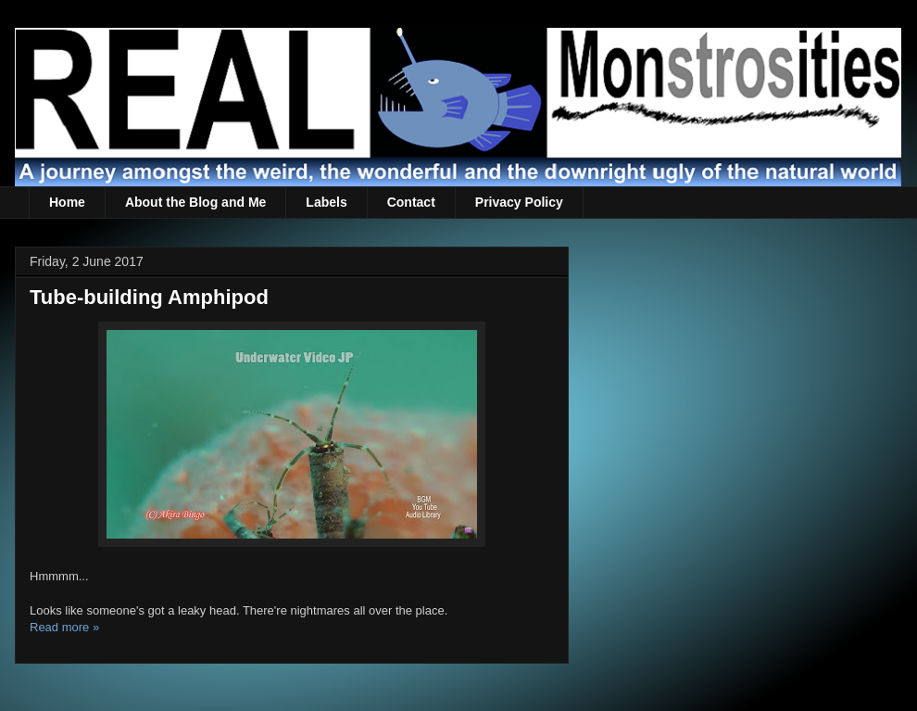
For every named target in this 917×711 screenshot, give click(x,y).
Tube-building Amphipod (149, 297)
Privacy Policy (519, 202)
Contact (411, 202)
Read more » (64, 627)
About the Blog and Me (195, 202)
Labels (326, 202)
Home (67, 202)
